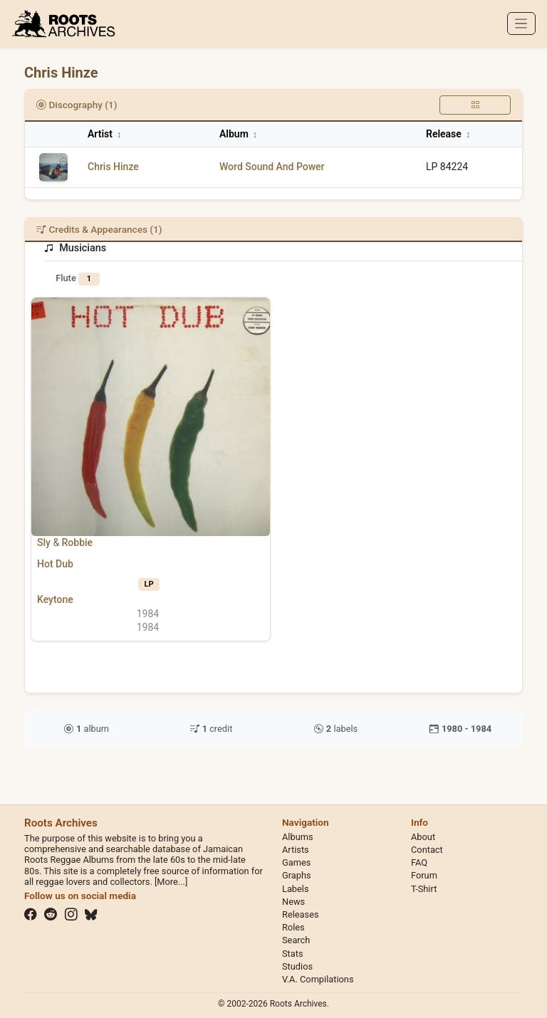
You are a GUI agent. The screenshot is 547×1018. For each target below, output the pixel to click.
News (293, 901)
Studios (297, 966)
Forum (424, 875)
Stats (292, 953)
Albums (297, 836)
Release (448, 134)
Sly (44, 542)
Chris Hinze (113, 166)
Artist (104, 134)
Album (238, 134)
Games (296, 862)
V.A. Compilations (318, 979)
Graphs (296, 875)
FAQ (419, 862)
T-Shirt (424, 888)
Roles (293, 927)
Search (296, 940)
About (423, 836)
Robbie (77, 542)
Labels (295, 888)
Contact (427, 849)
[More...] (171, 881)
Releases (300, 914)
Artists (295, 849)
